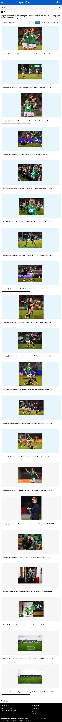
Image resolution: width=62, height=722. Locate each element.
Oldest (43, 22)
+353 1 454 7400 (9, 712)
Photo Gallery (35, 708)
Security (21, 720)
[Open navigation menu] (2, 2)
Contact (34, 713)
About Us (34, 712)
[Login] (57, 2)
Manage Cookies (29, 720)
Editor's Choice (54, 23)
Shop (33, 710)
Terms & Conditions (5, 720)
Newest (37, 22)
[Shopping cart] (60, 2)
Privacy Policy (14, 720)
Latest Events (35, 707)
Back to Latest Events (10, 12)
